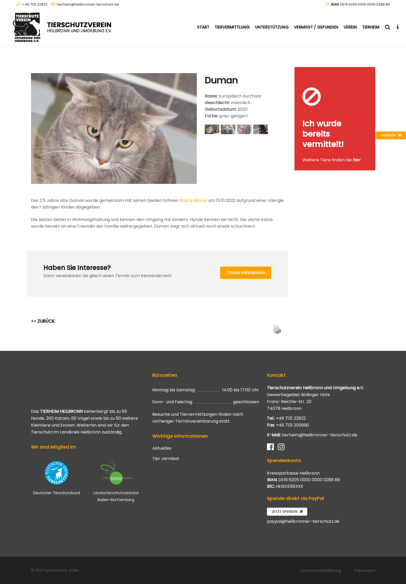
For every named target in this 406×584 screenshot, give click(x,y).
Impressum (364, 570)
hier (357, 160)
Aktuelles (161, 448)
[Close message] (371, 71)
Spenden (391, 135)
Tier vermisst (165, 459)
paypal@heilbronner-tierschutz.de (303, 521)
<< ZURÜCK (43, 321)
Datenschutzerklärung (320, 570)
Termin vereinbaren (245, 272)
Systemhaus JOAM (61, 570)
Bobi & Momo (193, 200)
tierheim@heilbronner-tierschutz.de (88, 4)
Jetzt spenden (287, 511)
